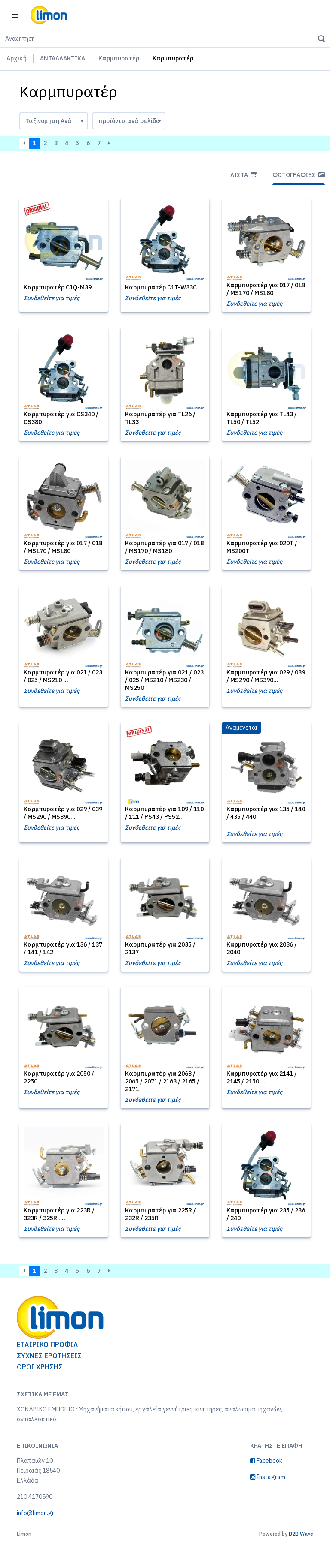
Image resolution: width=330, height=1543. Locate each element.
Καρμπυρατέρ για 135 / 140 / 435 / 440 (265, 813)
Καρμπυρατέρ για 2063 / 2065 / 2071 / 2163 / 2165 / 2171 (162, 1081)
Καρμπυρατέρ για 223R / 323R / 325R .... (59, 1214)
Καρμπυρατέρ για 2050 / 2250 (59, 1077)
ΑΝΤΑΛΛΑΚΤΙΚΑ (62, 58)
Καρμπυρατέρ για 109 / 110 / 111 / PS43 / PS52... (164, 813)
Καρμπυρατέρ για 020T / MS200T (261, 547)
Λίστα (243, 175)
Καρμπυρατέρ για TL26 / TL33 (160, 418)
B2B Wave (301, 1534)
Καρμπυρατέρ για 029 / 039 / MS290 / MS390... (265, 676)
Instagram (267, 1477)
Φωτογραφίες (298, 175)
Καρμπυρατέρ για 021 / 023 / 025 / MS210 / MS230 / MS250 (164, 680)
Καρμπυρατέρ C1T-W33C (161, 287)
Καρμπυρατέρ (118, 58)
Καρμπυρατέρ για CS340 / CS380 (61, 418)
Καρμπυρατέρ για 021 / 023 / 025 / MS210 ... (63, 676)
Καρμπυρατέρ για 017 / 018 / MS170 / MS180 (265, 289)
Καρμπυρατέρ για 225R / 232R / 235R (160, 1214)
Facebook (266, 1461)
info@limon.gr (35, 1513)
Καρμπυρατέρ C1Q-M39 (58, 287)
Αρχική (16, 58)
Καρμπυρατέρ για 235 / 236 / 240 (265, 1214)
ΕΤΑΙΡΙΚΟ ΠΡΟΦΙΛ (47, 1344)
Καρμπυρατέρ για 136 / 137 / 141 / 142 (63, 948)
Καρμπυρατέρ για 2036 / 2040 (261, 948)
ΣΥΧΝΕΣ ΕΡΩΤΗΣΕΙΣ (49, 1355)
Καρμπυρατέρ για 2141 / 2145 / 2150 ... (261, 1077)
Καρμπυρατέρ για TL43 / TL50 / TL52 (261, 418)
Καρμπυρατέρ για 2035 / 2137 (160, 948)
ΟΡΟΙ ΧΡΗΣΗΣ (40, 1367)
